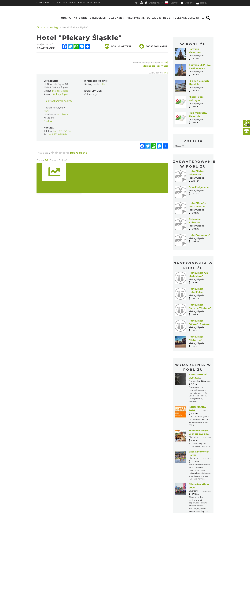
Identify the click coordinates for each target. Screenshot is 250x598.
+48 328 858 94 (62, 131)
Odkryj (66, 18)
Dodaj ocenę (78, 153)
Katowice (178, 146)
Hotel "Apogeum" (199, 235)
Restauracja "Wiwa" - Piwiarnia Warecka (200, 324)
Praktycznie (136, 18)
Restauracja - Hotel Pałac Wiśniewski (197, 292)
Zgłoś (164, 62)
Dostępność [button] (155, 3)
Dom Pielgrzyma (199, 187)
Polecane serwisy (186, 18)
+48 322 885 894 (58, 134)
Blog (167, 18)
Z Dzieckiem (98, 18)
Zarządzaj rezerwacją (155, 66)
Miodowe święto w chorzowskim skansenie (199, 434)
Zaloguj (201, 3)
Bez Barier (116, 18)
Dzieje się (154, 18)
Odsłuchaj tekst (118, 46)
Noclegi (48, 121)
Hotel (105, 84)
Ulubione (187, 3)
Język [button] (174, 3)
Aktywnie (81, 18)
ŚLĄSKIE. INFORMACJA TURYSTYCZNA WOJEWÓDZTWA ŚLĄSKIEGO (70, 2)
